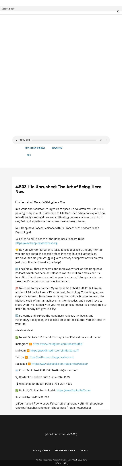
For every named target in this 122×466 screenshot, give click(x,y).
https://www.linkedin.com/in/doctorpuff (54, 350)
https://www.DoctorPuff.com (73, 390)
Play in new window (35, 148)
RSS (29, 155)
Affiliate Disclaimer (65, 450)
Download (57, 148)
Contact (84, 450)
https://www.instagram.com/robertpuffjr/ (57, 344)
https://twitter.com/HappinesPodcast (51, 357)
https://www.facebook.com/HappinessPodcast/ (59, 363)
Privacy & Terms (41, 450)
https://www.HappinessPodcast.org (36, 243)
